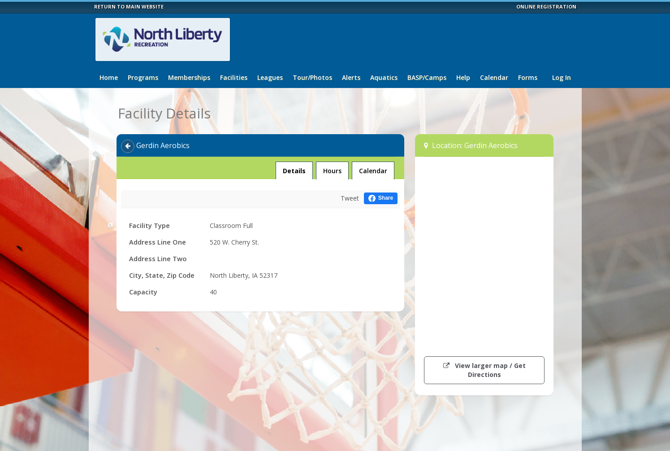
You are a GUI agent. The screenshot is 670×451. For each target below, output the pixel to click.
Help (463, 77)
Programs (143, 77)
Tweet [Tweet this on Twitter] (350, 198)
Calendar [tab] (373, 170)
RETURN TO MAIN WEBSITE (129, 6)
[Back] (127, 146)
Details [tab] (294, 168)
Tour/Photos (312, 77)
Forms (527, 77)
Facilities (233, 77)
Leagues (270, 77)
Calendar (494, 77)
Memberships (189, 77)
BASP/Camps (426, 77)
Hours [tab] (332, 170)
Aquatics (384, 77)
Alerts (351, 77)
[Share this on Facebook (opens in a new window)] (381, 198)
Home (108, 77)
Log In (561, 77)
